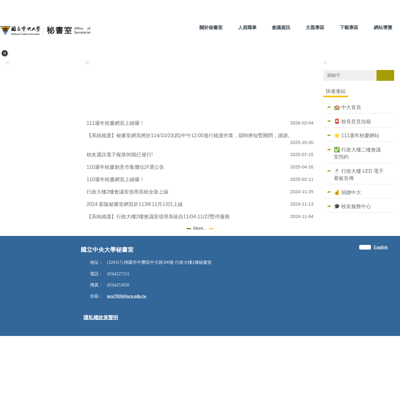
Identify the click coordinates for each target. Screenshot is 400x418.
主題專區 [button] (315, 27)
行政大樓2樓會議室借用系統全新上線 (127, 274)
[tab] (185, 131)
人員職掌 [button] (247, 27)
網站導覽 (383, 27)
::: (181, 27)
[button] (5, 53)
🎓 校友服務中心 (352, 288)
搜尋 (385, 157)
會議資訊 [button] (281, 27)
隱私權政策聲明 (100, 399)
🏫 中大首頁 (347, 189)
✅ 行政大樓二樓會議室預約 (357, 235)
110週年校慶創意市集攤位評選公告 (125, 249)
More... (200, 310)
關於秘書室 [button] (211, 27)
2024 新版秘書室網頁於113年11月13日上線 (135, 286)
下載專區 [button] (349, 27)
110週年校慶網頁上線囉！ (115, 261)
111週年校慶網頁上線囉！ (115, 205)
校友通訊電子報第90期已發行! (120, 237)
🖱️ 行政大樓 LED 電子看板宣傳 (359, 256)
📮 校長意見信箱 (352, 203)
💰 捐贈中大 (347, 274)
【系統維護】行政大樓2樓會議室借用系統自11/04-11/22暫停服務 (158, 299)
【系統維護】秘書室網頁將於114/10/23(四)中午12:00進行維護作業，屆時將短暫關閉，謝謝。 (190, 217)
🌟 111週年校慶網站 (356, 217)
